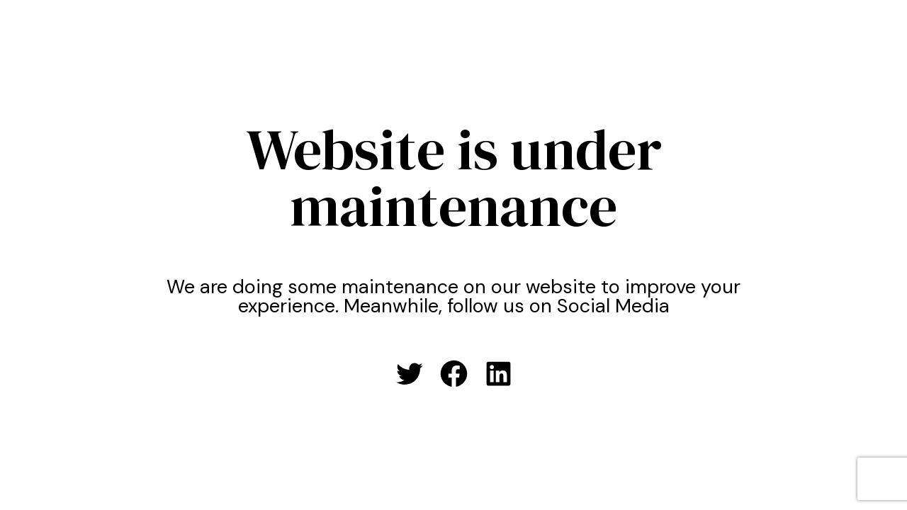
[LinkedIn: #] (498, 374)
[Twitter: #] (409, 374)
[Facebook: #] (454, 374)
